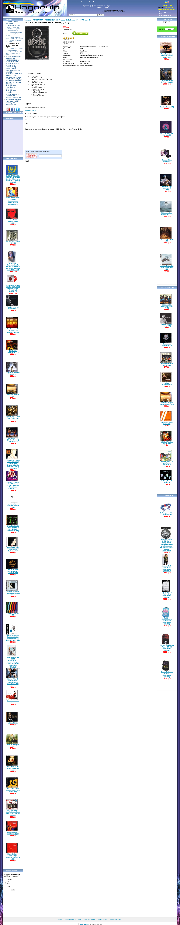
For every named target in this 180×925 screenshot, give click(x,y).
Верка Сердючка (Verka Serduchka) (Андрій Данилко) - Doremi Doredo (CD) (13, 637)
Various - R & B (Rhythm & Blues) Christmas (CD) (13, 440)
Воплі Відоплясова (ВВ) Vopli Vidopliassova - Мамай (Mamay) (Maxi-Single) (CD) (13, 201)
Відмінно (73, 42)
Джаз (8, 884)
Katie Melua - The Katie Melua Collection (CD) (13, 549)
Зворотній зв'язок (89, 919)
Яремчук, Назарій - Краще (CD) (167, 325)
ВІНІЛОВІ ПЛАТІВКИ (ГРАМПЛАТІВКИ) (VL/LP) (13, 26)
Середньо (69, 42)
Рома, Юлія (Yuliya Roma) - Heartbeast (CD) (13, 768)
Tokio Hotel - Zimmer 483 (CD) (13, 242)
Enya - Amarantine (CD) (13, 701)
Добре (71, 42)
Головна (83, 2)
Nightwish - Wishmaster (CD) (13, 351)
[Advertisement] (13, 137)
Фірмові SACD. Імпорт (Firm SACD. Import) (14, 49)
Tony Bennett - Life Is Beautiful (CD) (13, 308)
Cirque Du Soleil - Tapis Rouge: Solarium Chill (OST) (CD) (13, 856)
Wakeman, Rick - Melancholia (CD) (166, 213)
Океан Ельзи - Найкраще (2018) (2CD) (167, 306)
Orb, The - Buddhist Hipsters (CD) (166, 134)
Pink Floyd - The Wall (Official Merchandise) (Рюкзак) (167, 595)
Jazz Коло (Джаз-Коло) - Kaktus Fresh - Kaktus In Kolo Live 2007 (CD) (13, 813)
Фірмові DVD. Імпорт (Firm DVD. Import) (12, 45)
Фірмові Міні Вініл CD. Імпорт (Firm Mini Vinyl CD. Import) (14, 53)
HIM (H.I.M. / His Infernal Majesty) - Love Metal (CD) (13, 571)
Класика (9, 879)
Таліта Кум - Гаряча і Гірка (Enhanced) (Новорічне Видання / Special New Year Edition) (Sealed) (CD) (13, 464)
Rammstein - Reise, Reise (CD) (167, 423)
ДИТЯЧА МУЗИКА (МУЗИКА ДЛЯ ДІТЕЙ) (13, 69)
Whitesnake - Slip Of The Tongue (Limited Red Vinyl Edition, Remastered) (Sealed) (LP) (13, 288)
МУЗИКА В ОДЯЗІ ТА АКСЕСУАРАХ (13, 95)
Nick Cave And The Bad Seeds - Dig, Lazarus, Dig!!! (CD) (13, 330)
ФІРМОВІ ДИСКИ (13, 30)
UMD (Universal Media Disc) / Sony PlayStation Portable (14, 34)
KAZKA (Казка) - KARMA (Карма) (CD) (13, 221)
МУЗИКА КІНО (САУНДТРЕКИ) (11, 66)
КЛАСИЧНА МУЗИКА (12, 22)
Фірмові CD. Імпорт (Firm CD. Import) (13, 41)
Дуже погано (64, 42)
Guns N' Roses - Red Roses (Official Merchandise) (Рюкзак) (167, 648)
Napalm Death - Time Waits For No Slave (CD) (13, 418)
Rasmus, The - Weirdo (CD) (167, 160)
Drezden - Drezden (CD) (13, 614)
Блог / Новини (93, 2)
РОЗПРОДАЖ (10, 103)
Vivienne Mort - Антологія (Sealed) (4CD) (13, 505)
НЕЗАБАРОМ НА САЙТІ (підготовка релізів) (13, 100)
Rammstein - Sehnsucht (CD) (167, 344)
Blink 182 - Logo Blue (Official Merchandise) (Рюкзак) (167, 621)
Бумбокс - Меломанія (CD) (167, 384)
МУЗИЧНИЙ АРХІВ (12, 105)
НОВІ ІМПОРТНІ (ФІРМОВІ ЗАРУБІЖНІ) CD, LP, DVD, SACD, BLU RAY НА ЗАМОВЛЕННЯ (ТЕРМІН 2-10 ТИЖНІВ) (14, 79)
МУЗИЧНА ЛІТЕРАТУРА (13, 97)
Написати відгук (30, 110)
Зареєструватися (165, 12)
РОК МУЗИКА (10, 24)
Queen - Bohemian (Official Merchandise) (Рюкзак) (167, 674)
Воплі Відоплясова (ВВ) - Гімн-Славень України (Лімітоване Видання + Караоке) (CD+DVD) (13, 179)
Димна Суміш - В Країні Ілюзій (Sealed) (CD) (167, 463)
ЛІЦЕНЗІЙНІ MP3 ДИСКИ (14, 74)
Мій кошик (168, 19)
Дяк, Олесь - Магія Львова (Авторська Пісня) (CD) (13, 790)
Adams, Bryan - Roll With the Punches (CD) (166, 267)
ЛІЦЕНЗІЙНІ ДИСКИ (14, 28)
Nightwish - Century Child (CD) (12, 373)
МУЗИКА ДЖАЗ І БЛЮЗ (13, 56)
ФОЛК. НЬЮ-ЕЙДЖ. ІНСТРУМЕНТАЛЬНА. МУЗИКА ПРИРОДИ (13, 61)
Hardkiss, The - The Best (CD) (167, 481)
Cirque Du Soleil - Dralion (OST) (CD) (13, 833)
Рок (8, 881)
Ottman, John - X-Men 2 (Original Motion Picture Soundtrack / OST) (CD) (13, 682)
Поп (8, 886)
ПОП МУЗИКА (10, 58)
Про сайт (86, 6)
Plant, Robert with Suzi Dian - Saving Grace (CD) (167, 55)
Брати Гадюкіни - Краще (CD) (167, 442)
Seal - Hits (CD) (13, 723)
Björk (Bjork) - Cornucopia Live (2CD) (167, 188)
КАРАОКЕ (9, 72)
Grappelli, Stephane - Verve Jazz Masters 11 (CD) (13, 593)
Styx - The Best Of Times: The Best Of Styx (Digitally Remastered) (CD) (13, 528)
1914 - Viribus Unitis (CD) (167, 240)
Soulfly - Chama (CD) (167, 107)
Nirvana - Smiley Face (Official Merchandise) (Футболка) (167, 568)
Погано (66, 42)
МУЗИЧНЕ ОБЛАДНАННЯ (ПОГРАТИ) (11, 90)
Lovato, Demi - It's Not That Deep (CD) (167, 81)
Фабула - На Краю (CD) (13, 745)
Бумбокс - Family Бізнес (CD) (167, 364)
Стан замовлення (165, 15)
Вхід (160, 13)
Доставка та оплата (98, 6)
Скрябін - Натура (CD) (13, 395)
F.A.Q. (107, 7)
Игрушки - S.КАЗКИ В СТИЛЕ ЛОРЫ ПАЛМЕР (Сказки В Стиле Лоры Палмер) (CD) (13, 485)
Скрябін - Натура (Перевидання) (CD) (167, 403)
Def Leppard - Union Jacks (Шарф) (167, 513)
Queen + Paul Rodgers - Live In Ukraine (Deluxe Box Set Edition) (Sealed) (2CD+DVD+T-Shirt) (13, 267)
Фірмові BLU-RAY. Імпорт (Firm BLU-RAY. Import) (14, 37)
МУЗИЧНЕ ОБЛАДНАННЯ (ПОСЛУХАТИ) (11, 85)
